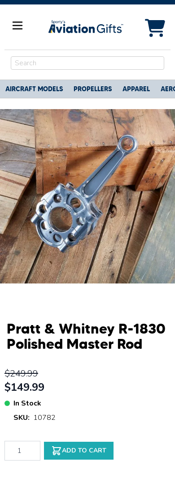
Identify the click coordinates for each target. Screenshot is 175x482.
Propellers (93, 89)
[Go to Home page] (85, 26)
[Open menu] (17, 25)
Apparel (136, 89)
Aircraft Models (34, 89)
